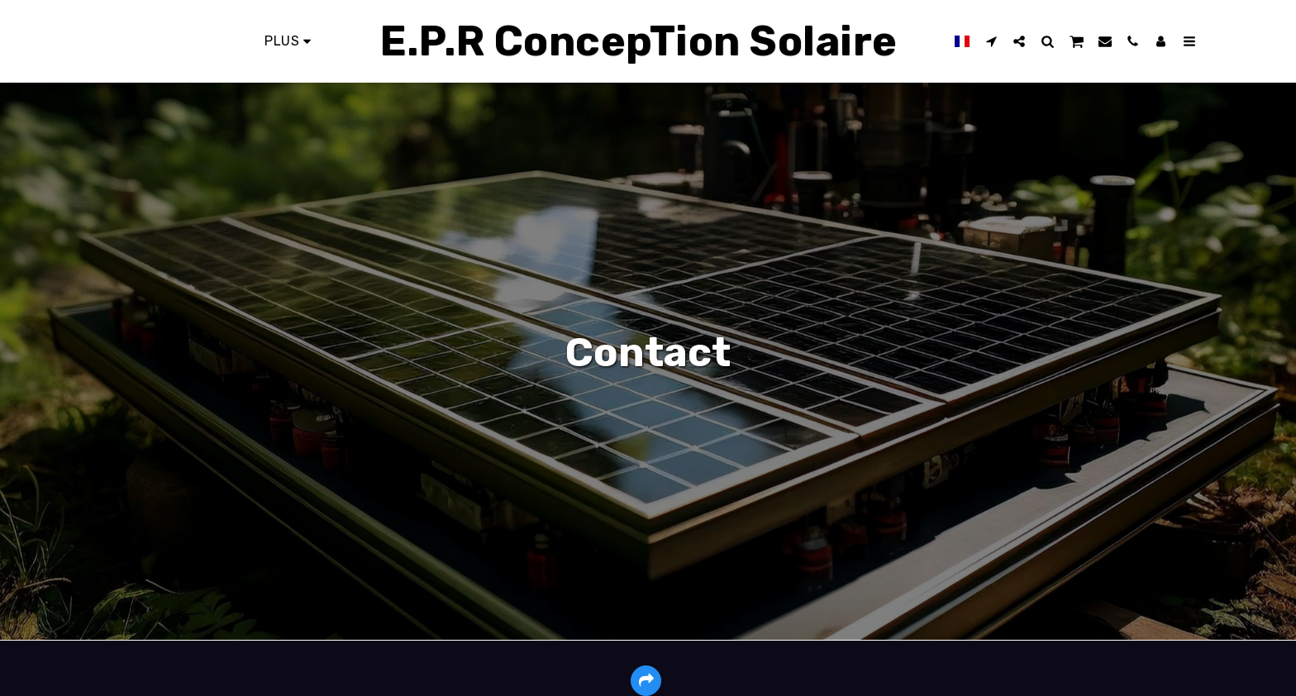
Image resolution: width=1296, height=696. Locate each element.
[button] (984, 41)
